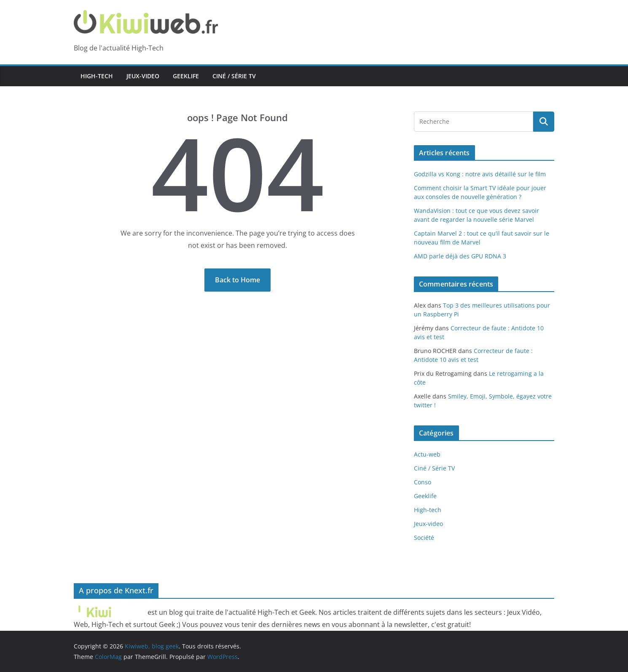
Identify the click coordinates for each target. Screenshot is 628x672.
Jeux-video (142, 76)
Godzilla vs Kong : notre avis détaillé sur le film (480, 174)
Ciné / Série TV (234, 76)
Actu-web (427, 454)
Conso (422, 482)
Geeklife (186, 76)
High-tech (97, 76)
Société (424, 538)
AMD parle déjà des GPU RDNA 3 (460, 256)
